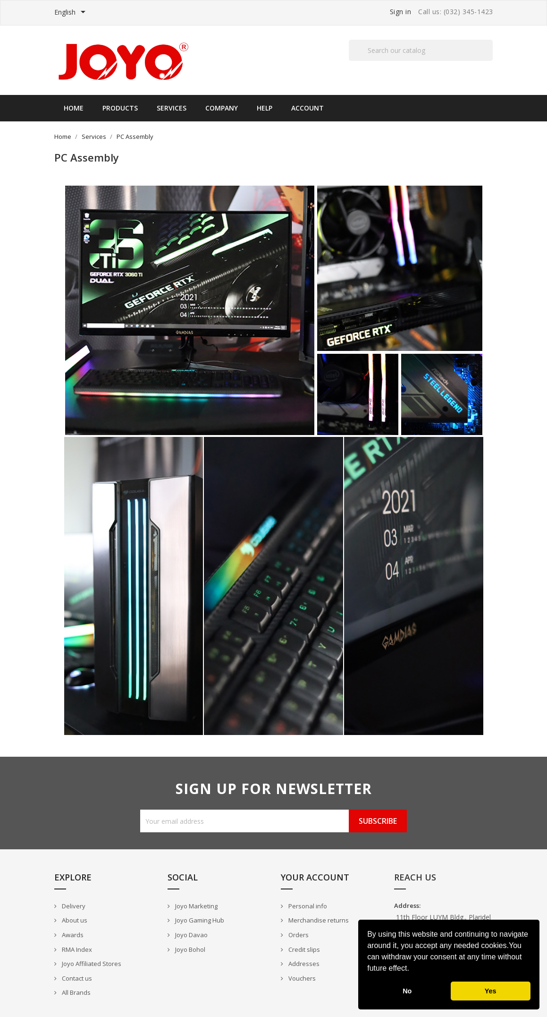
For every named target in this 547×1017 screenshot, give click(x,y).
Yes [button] (491, 991)
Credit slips (303, 949)
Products (120, 107)
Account (307, 107)
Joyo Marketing (196, 906)
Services (171, 107)
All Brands (75, 992)
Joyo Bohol (189, 949)
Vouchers (301, 978)
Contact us (76, 978)
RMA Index (76, 949)
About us (73, 920)
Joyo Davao (191, 935)
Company (221, 107)
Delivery (72, 906)
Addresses (303, 963)
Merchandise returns (318, 920)
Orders (298, 935)
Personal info (307, 906)
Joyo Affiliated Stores (90, 963)
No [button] (407, 991)
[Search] (421, 50)
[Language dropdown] (71, 12)
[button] (412, 969)
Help (264, 107)
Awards (72, 935)
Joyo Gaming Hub (199, 920)
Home (74, 107)
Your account (315, 877)
